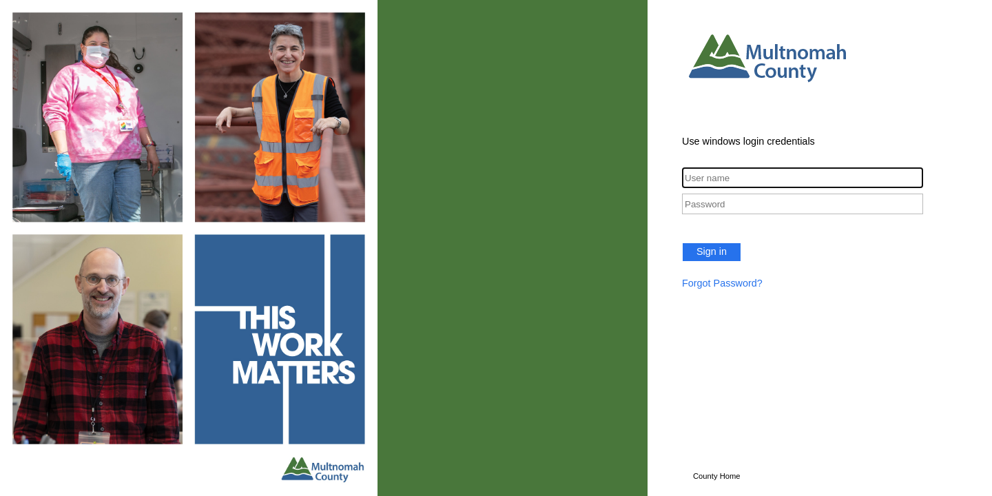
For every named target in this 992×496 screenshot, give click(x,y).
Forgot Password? (722, 283)
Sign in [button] (711, 251)
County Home (717, 476)
